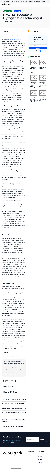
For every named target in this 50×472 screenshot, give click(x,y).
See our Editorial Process (8, 380)
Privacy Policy (4, 469)
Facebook (40, 462)
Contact (40, 456)
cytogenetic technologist (16, 39)
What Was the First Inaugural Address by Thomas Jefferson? (33, 70)
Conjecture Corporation (16, 468)
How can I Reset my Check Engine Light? (43, 99)
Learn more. (45, 1)
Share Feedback (19, 381)
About (39, 454)
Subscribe (38, 48)
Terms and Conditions (12, 469)
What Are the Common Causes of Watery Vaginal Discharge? (34, 85)
